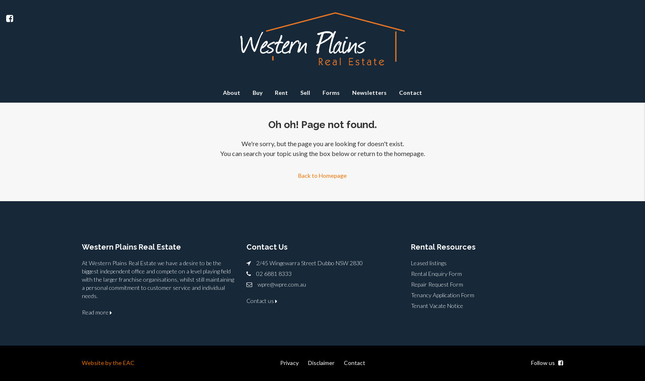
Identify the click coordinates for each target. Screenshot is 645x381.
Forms (331, 92)
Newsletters (369, 92)
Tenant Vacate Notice (437, 305)
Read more (97, 312)
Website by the (102, 362)
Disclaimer (321, 362)
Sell (305, 92)
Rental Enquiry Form (436, 273)
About (231, 92)
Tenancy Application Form (442, 294)
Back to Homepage (322, 175)
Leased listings (429, 262)
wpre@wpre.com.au (282, 284)
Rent (281, 92)
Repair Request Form (437, 284)
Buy (257, 92)
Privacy (289, 362)
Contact (410, 92)
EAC (129, 362)
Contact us (261, 300)
